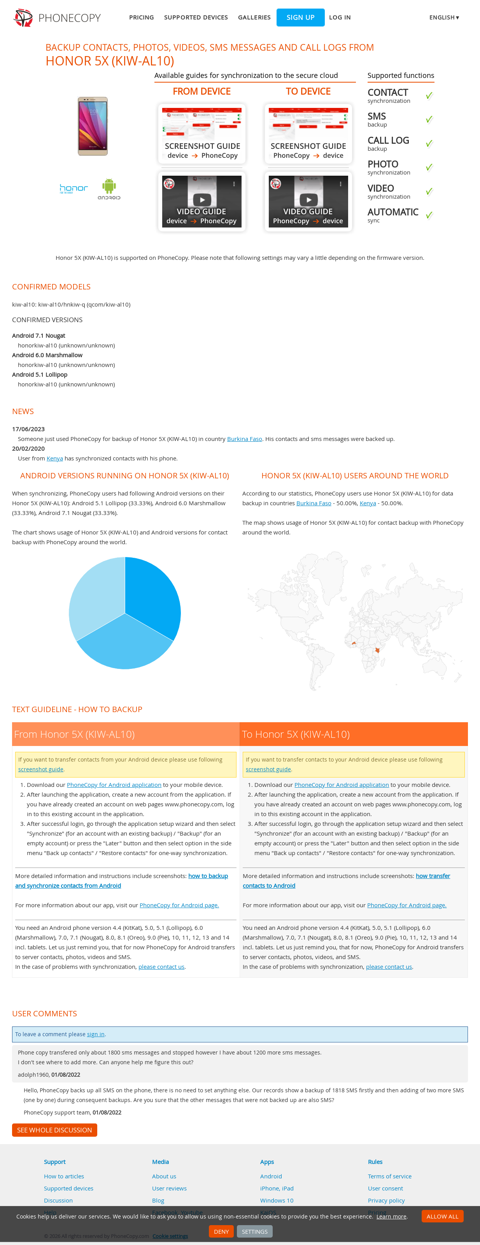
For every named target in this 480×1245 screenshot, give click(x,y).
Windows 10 (277, 1200)
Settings (255, 1231)
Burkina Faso (244, 439)
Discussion (58, 1200)
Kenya (55, 458)
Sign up (301, 17)
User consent (385, 1188)
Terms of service (390, 1176)
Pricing (141, 17)
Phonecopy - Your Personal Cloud (58, 18)
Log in (340, 17)
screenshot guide (40, 769)
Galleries (254, 17)
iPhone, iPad (277, 1188)
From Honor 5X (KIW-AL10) (201, 134)
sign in (96, 1034)
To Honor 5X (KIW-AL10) (308, 134)
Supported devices (196, 17)
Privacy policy (386, 1200)
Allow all (443, 1216)
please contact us (161, 966)
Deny (221, 1231)
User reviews (169, 1188)
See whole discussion (54, 1130)
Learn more (391, 1216)
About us (164, 1176)
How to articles (64, 1176)
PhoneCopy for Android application (114, 784)
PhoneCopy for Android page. (179, 905)
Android (271, 1176)
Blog (158, 1200)
